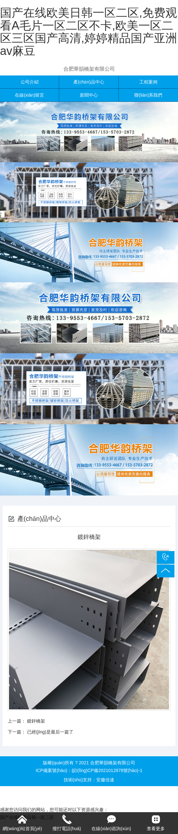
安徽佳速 (105, 779)
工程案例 (148, 81)
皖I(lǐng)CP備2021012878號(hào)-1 (107, 770)
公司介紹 (30, 81)
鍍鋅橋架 (36, 721)
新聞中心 (89, 95)
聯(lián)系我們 (148, 95)
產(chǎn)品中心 (88, 81)
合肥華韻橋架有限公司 (89, 69)
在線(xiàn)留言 (29, 95)
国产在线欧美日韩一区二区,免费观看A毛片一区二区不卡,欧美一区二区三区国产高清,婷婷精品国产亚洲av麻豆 (88, 31)
